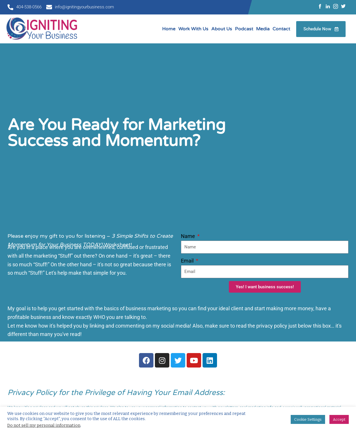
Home (168, 29)
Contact (281, 29)
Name (188, 236)
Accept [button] (339, 419)
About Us (221, 29)
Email (188, 261)
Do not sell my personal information (43, 425)
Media (263, 29)
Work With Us (193, 29)
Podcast (244, 29)
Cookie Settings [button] (308, 419)
